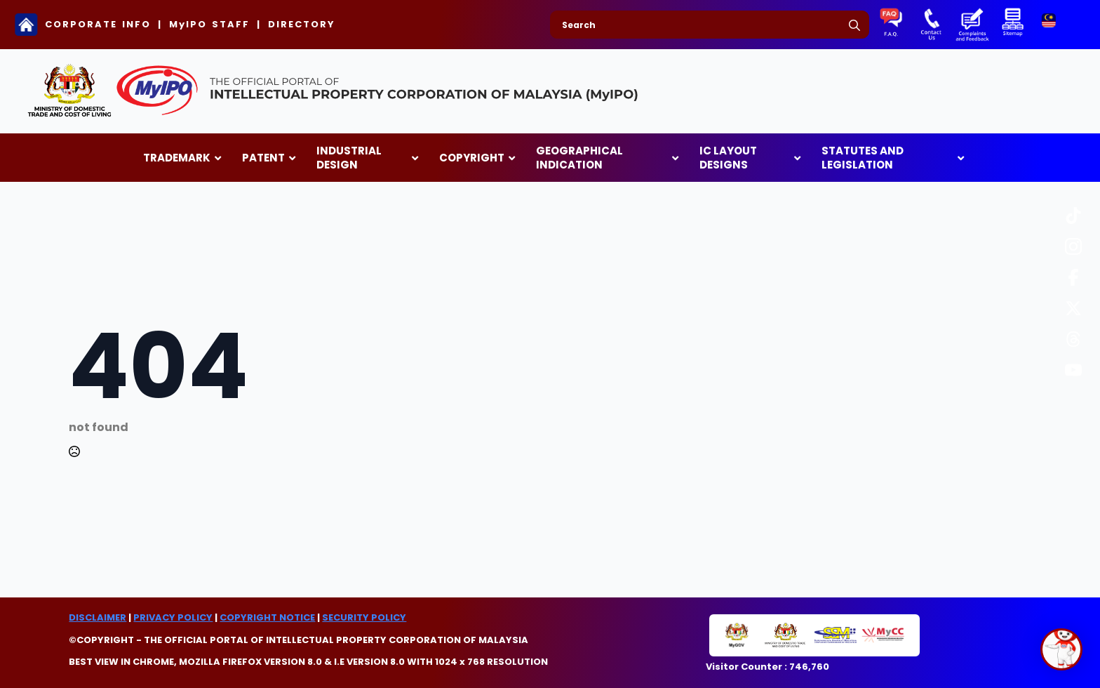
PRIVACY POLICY (173, 617)
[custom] (1073, 215)
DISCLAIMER (97, 617)
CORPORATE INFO (98, 24)
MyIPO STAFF (209, 24)
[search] (854, 25)
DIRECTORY (301, 24)
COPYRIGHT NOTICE (267, 617)
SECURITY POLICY (364, 617)
